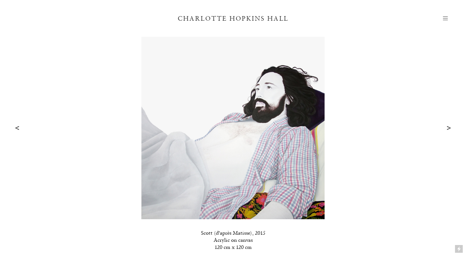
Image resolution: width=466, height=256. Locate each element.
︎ (445, 18)
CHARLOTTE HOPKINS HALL (233, 18)
